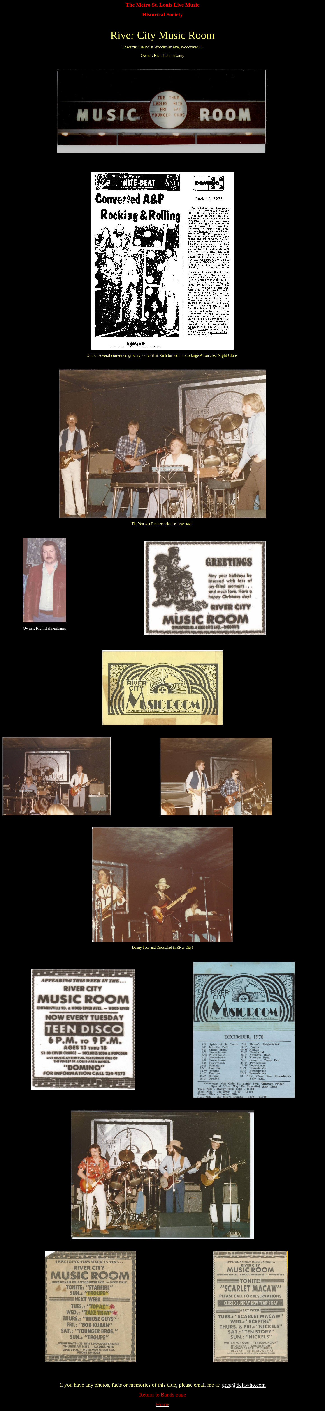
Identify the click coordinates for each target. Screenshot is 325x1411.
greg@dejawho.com (244, 1385)
